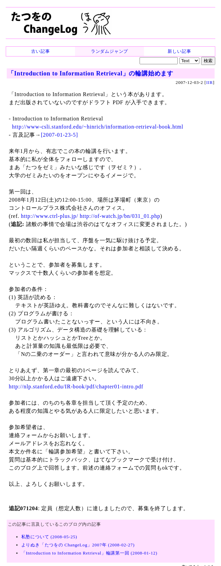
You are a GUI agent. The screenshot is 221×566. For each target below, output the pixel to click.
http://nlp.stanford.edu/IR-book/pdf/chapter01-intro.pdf (76, 386)
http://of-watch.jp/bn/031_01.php (120, 216)
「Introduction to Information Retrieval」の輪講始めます (90, 73)
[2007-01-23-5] (59, 135)
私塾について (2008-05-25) (49, 536)
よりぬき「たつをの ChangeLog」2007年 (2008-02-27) (78, 544)
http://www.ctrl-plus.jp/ (49, 216)
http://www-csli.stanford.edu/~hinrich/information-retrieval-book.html (97, 127)
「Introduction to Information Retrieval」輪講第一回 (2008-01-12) (89, 553)
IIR (209, 82)
